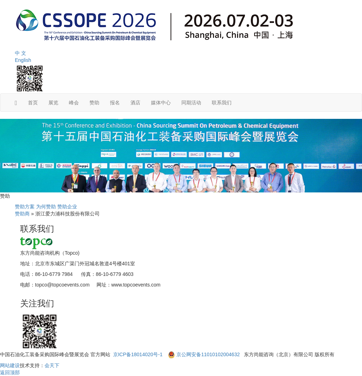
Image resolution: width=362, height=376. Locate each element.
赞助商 (22, 213)
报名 (115, 102)
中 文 (20, 53)
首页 (33, 102)
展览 (53, 102)
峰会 (74, 102)
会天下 (52, 365)
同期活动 (191, 102)
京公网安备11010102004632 (208, 354)
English (23, 60)
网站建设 (10, 365)
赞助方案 (25, 206)
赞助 (94, 102)
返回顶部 (10, 372)
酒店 (135, 102)
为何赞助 (46, 206)
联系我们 (222, 102)
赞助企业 (67, 206)
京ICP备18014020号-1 (138, 354)
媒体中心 (161, 102)
